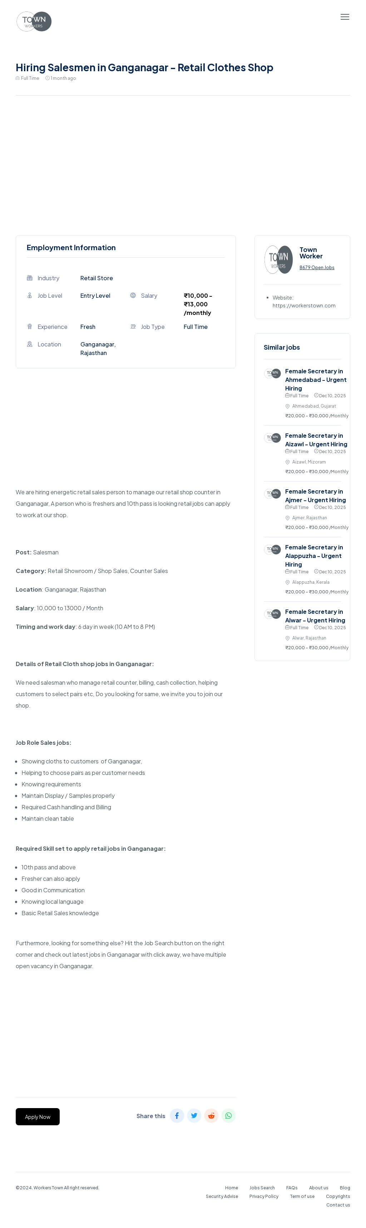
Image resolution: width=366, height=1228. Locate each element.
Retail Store (96, 278)
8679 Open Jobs (317, 267)
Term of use (302, 1196)
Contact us (338, 1205)
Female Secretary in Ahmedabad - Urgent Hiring (316, 379)
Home (231, 1187)
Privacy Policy (263, 1196)
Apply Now (37, 1116)
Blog (345, 1187)
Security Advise (222, 1196)
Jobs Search (262, 1187)
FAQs (292, 1187)
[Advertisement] (183, 163)
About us (318, 1187)
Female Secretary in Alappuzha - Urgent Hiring (314, 555)
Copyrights (338, 1196)
